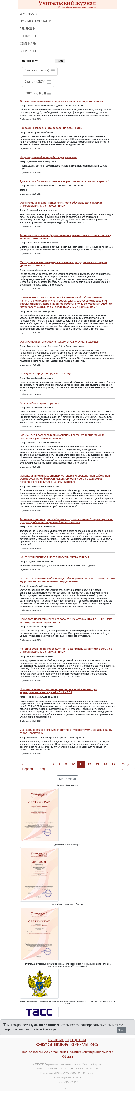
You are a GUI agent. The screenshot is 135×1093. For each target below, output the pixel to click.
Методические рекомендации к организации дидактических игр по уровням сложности (63, 263)
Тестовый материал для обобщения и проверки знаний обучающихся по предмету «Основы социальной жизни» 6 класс (66, 520)
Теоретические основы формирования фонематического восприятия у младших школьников (65, 236)
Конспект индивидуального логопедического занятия (54, 557)
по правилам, (49, 1025)
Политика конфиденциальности (90, 1052)
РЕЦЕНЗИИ (28, 29)
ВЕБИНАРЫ (28, 51)
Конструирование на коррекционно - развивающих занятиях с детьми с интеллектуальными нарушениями (66, 650)
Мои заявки (67, 779)
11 (81, 764)
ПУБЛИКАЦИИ (58, 1040)
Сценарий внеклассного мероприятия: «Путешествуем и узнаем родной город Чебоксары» (66, 731)
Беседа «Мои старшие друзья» (39, 403)
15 (113, 764)
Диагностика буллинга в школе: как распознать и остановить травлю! (64, 181)
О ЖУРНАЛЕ (28, 14)
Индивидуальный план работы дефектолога (48, 157)
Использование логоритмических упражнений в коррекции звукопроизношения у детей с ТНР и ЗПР (58, 691)
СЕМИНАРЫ (28, 43)
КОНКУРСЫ (28, 36)
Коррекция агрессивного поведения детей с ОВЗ (51, 128)
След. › (126, 766)
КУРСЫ (94, 1044)
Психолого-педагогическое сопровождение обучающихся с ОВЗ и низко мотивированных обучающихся (66, 620)
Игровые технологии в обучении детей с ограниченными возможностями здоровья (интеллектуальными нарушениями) (67, 580)
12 (89, 764)
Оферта (67, 1056)
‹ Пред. (41, 766)
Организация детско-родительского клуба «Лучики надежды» (59, 341)
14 (105, 764)
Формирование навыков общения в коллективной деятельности (61, 101)
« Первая (27, 766)
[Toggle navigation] (40, 71)
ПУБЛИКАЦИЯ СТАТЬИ (35, 21)
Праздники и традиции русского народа (45, 373)
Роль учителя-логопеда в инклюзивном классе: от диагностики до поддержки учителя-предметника (62, 436)
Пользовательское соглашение (44, 1052)
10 (73, 764)
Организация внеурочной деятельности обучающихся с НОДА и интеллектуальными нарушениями (61, 204)
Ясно (121, 1030)
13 (97, 764)
